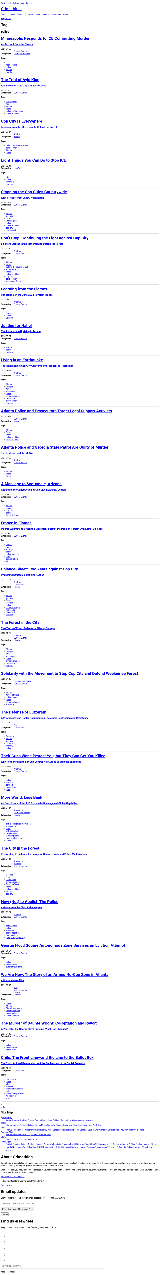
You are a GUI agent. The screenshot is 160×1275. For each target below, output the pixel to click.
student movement (14, 1089)
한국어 (40, 1147)
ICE (7, 62)
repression (10, 398)
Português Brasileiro (53, 1144)
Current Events (20, 51)
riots (8, 1091)
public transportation (15, 1093)
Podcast (4, 1132)
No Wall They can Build (29, 1134)
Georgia (9, 216)
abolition (10, 930)
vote (8, 1098)
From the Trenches (22, 54)
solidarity (10, 182)
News (16, 421)
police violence (12, 554)
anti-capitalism (12, 831)
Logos (50, 1125)
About (65, 14)
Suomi (88, 1144)
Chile (8, 1084)
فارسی (9, 1147)
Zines (8, 1125)
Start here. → (7, 1185)
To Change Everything (62, 1125)
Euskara (139, 1144)
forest (8, 264)
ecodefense (11, 269)
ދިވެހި (124, 1147)
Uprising (9, 318)
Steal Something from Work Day (87, 1125)
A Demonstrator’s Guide (82, 1120)
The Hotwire (45, 1134)
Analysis (17, 134)
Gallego (130, 1147)
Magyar (147, 1144)
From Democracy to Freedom (19, 1130)
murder (9, 72)
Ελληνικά (80, 1144)
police (8, 67)
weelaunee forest (13, 281)
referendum (11, 1096)
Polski (73, 1144)
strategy (9, 403)
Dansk (73, 1147)
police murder (12, 697)
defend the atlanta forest (17, 145)
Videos (38, 1125)
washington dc (12, 826)
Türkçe (154, 1144)
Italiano (24, 1144)
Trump (9, 69)
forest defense (12, 439)
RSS (10, 1118)
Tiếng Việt (111, 1147)
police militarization (14, 111)
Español (16, 1144)
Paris (8, 547)
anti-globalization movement (18, 824)
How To (17, 168)
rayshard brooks (13, 1010)
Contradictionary (39, 1130)
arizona (9, 508)
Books (4, 14)
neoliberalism (12, 833)
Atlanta (9, 106)
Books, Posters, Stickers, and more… (22, 1139)
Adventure (18, 810)
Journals (15, 1125)
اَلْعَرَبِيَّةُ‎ (54, 1147)
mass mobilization (14, 838)
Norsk (145, 1147)
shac (8, 877)
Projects (17, 995)
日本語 (94, 1144)
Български (103, 1144)
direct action (11, 401)
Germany (10, 736)
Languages (56, 14)
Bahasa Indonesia (120, 1144)
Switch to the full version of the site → (18, 3)
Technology (66, 1120)
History (17, 136)
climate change (13, 396)
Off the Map (138, 1130)
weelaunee (11, 391)
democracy (11, 1079)
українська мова (99, 1147)
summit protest (13, 836)
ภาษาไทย (86, 1147)
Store (37, 14)
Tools (19, 14)
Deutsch (31, 1144)
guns (8, 789)
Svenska (66, 1147)
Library (12, 14)
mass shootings (13, 787)
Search (45, 14)
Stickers (30, 1125)
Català (119, 1147)
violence (9, 1086)
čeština (132, 1144)
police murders (12, 1015)
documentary (12, 1013)
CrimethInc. (11, 8)
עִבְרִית (79, 1147)
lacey (8, 218)
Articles (4, 1118)
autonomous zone (14, 967)
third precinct (12, 935)
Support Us (6, 18)
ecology (9, 549)
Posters (23, 1125)
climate (9, 743)
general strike (12, 559)
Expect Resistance (61, 1130)
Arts (16, 725)
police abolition (13, 113)
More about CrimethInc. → (12, 1176)
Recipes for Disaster (78, 1130)
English (9, 1144)
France (9, 313)
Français (39, 1144)
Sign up (5, 1214)
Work (8, 561)
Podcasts (29, 14)
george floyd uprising (15, 937)
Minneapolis (11, 65)
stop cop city (11, 101)
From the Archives (22, 812)
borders (9, 184)
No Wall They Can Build (122, 1130)
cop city (9, 228)
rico (7, 104)
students (10, 782)
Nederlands (17, 1147)
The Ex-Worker (12, 1134)
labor (8, 556)
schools (9, 785)
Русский (66, 1144)
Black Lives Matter (14, 1008)
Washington (11, 221)
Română (47, 1147)
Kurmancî (138, 1147)
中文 (110, 1144)
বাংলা (59, 1147)
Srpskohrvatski (29, 1147)
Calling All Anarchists (23, 681)
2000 (8, 828)
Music (44, 1125)
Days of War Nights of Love (100, 1130)
